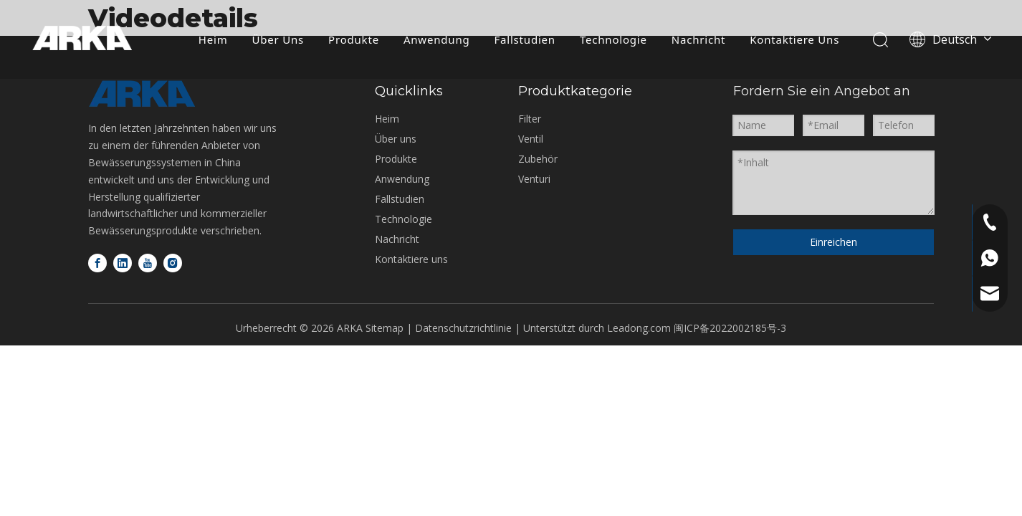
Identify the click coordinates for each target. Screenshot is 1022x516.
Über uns (395, 138)
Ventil (530, 138)
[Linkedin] (122, 263)
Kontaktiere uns (411, 259)
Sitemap (384, 328)
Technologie (612, 39)
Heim (212, 39)
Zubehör (538, 159)
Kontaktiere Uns (794, 39)
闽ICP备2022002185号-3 (730, 328)
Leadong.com (639, 328)
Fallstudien (523, 39)
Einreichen (833, 242)
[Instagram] (172, 263)
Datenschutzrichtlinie (465, 328)
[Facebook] (97, 263)
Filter (529, 118)
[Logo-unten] (142, 94)
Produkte (353, 39)
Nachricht (698, 39)
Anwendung (436, 39)
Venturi (534, 179)
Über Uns (277, 39)
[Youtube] (147, 263)
